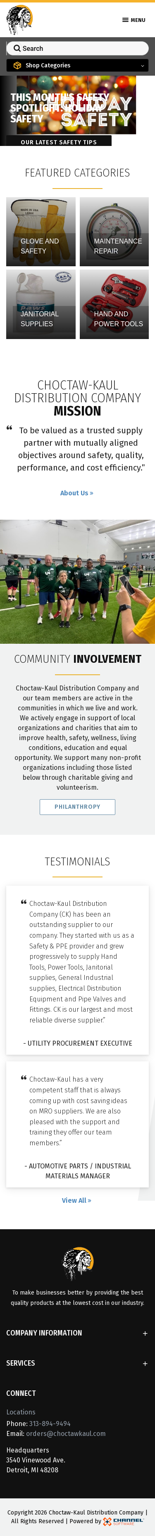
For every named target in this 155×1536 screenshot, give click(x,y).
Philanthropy (77, 807)
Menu (133, 20)
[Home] (19, 19)
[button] (11, 111)
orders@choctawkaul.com (66, 1434)
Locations (21, 1412)
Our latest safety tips (59, 142)
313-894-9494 (50, 1424)
